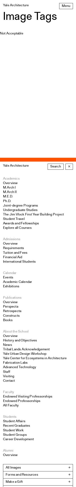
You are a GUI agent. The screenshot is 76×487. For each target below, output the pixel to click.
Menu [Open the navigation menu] (66, 6)
